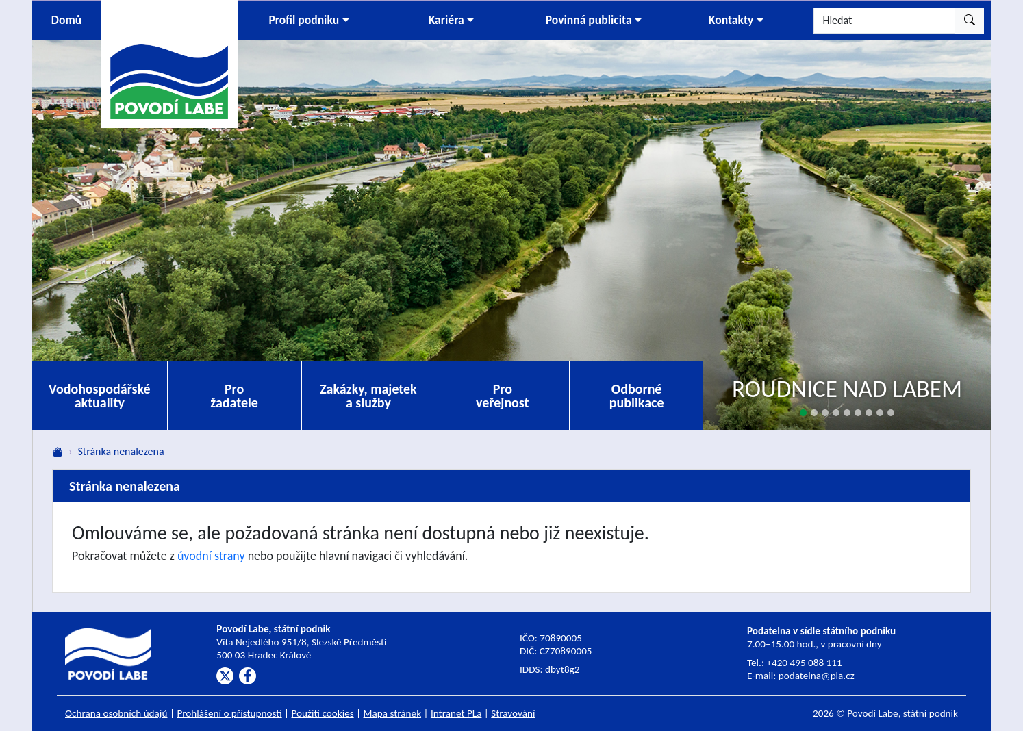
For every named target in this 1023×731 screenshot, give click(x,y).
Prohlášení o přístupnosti (229, 713)
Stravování (513, 713)
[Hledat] (884, 21)
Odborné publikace (636, 396)
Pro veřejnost (502, 396)
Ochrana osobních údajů (116, 713)
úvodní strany (211, 555)
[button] (309, 20)
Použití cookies (323, 713)
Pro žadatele (234, 396)
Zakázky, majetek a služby (368, 396)
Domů (66, 19)
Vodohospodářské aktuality (100, 396)
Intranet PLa (456, 713)
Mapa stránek (393, 713)
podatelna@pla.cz (817, 675)
